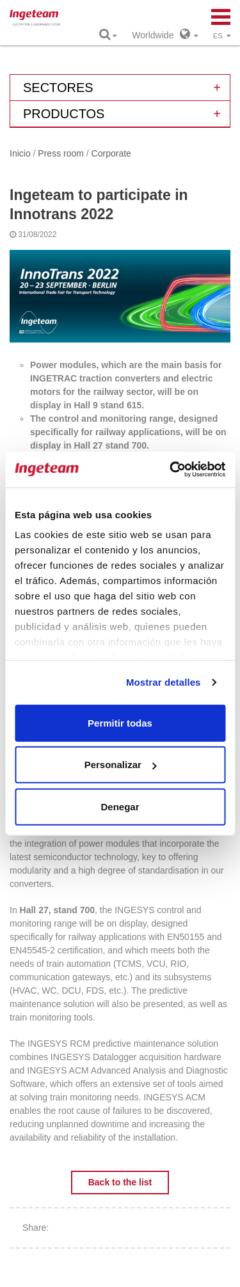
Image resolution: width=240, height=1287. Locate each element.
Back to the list (120, 1182)
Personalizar (120, 764)
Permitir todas (120, 722)
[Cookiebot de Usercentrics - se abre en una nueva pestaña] (170, 469)
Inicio (20, 153)
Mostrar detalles (163, 682)
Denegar (119, 806)
